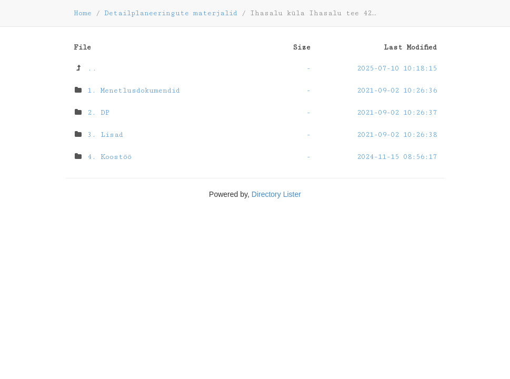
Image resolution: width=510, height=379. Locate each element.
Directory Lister (276, 194)
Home (83, 13)
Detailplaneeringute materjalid (170, 13)
